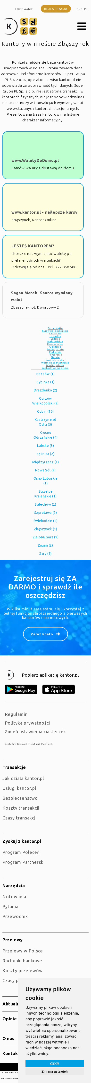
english (83, 9)
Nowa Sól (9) (45, 470)
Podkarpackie (55, 349)
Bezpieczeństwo (20, 798)
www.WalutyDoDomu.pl (35, 160)
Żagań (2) (45, 545)
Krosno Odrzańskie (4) (45, 435)
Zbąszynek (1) (45, 529)
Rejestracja (55, 8)
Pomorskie (55, 354)
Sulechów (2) (45, 504)
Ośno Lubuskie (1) (45, 480)
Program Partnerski (23, 862)
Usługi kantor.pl (19, 788)
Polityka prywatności (27, 722)
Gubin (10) (45, 411)
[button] (81, 26)
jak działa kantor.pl (23, 778)
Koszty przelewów (22, 970)
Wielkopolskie (55, 365)
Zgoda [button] (54, 1063)
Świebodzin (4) (45, 521)
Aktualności (15, 1003)
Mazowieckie (55, 344)
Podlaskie (55, 352)
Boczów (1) (45, 374)
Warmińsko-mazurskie (55, 362)
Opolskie (55, 346)
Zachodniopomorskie (55, 368)
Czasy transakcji (19, 817)
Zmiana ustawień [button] (54, 1071)
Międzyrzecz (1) (45, 462)
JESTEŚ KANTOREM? (32, 246)
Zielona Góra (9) (46, 537)
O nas (8, 1038)
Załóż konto (42, 634)
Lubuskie (55, 336)
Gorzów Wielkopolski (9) (45, 400)
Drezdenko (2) (45, 390)
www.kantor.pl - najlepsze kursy (44, 212)
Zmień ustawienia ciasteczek (35, 731)
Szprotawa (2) (45, 513)
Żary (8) (45, 553)
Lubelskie (55, 333)
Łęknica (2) (46, 454)
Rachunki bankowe (22, 960)
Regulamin (16, 714)
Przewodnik (15, 916)
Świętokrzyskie (55, 360)
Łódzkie (55, 338)
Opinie (9, 1018)
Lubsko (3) (45, 446)
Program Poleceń (21, 852)
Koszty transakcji (20, 808)
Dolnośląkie (55, 328)
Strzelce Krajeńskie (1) (45, 493)
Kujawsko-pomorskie (55, 331)
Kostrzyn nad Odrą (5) (45, 422)
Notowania (14, 896)
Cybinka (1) (45, 382)
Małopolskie (55, 341)
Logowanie (24, 9)
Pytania (10, 906)
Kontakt (11, 1053)
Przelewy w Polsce (22, 950)
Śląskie (55, 357)
